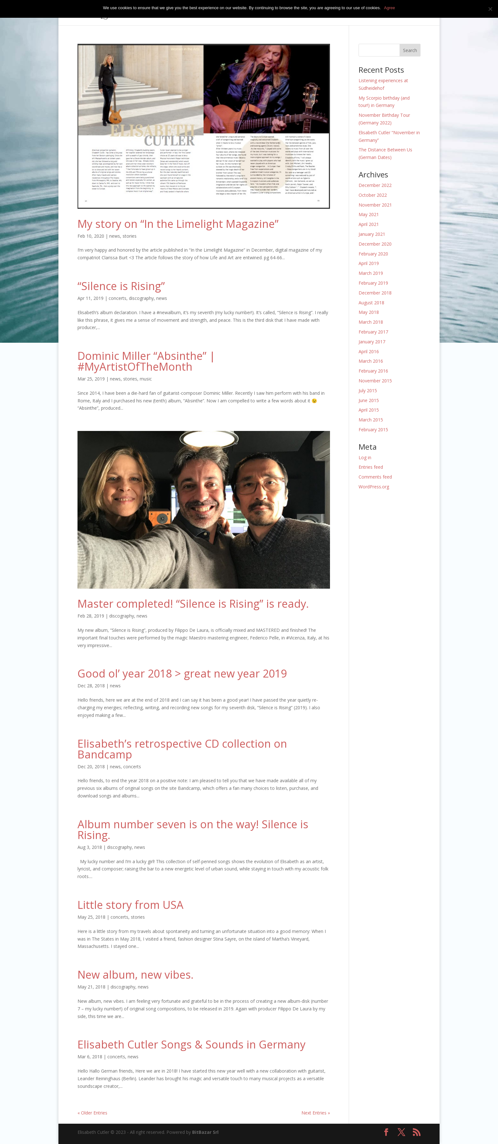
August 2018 (371, 303)
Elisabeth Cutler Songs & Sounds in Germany (191, 1044)
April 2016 (369, 351)
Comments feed (375, 477)
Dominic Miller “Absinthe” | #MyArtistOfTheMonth (146, 361)
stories (130, 236)
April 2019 (369, 263)
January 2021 (372, 234)
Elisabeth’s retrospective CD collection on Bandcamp (182, 749)
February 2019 (373, 283)
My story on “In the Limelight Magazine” (178, 223)
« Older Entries (92, 1113)
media (323, 13)
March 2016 (371, 361)
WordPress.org (374, 487)
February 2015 (373, 430)
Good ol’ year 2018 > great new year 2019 (182, 673)
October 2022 (373, 195)
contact (399, 13)
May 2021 (369, 214)
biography (297, 13)
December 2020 (375, 244)
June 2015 (369, 400)
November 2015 (375, 381)
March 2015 (371, 420)
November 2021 (375, 205)
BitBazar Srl (205, 1132)
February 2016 (373, 371)
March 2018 (371, 322)
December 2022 (375, 185)
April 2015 (369, 410)
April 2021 (369, 224)
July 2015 (368, 390)
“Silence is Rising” (121, 286)
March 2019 (371, 273)
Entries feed (371, 467)
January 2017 (372, 342)
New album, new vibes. (135, 974)
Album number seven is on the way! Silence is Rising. (192, 829)
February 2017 (373, 332)
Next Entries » (315, 1113)
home (224, 13)
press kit (354, 13)
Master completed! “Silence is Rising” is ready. (193, 603)
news (377, 13)
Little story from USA (130, 904)
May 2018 (369, 312)
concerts (268, 13)
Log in (365, 457)
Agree (389, 7)
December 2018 (375, 293)
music (245, 13)
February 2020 (373, 254)
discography (141, 298)
